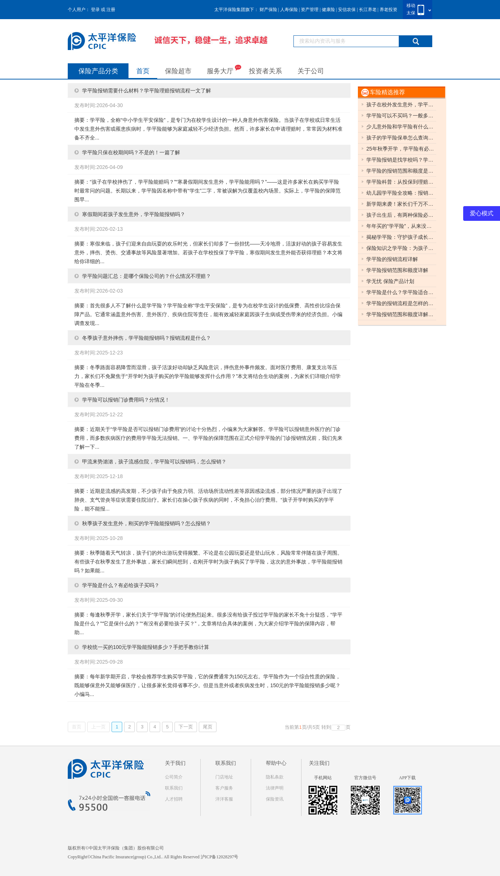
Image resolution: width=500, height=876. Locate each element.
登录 (95, 9)
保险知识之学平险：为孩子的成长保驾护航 (401, 248)
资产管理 (309, 9)
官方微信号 (365, 777)
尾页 (207, 727)
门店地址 (224, 777)
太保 (410, 12)
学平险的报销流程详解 (392, 259)
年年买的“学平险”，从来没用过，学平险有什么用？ (401, 226)
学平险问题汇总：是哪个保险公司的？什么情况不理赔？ (146, 276)
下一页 (186, 727)
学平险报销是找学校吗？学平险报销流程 (401, 160)
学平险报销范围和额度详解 (397, 270)
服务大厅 (224, 69)
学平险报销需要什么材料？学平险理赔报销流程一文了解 (146, 90)
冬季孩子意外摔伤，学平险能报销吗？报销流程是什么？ (146, 338)
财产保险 (268, 9)
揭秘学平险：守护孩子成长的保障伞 (401, 237)
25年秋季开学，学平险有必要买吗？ (401, 149)
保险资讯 (275, 799)
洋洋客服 (224, 799)
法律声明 (275, 788)
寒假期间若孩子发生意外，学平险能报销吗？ (133, 214)
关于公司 (310, 71)
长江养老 (368, 9)
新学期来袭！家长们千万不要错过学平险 (401, 204)
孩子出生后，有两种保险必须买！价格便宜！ (401, 215)
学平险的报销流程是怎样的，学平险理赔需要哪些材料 (401, 303)
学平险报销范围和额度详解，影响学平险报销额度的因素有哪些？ (401, 314)
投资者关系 (265, 71)
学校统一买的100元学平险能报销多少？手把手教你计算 (145, 647)
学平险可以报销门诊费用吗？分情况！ (126, 400)
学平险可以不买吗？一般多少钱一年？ (401, 116)
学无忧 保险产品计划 (390, 281)
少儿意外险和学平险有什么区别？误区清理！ (401, 127)
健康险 (328, 9)
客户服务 (224, 788)
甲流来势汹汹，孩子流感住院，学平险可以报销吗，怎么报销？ (154, 462)
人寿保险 (289, 9)
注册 (110, 9)
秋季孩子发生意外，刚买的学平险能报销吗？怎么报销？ (146, 523)
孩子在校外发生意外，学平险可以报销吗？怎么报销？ (401, 104)
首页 (142, 71)
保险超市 (178, 71)
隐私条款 (275, 777)
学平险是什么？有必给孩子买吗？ (120, 585)
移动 (410, 5)
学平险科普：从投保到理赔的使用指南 (401, 182)
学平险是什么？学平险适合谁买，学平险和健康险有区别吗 (401, 292)
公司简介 (174, 777)
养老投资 (388, 9)
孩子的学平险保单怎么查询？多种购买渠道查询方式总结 (401, 138)
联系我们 (174, 788)
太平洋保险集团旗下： (236, 9)
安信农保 (347, 9)
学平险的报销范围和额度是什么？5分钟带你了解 (401, 171)
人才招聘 (174, 799)
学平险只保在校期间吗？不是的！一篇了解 (131, 152)
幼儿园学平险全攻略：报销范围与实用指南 (401, 193)
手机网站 (323, 777)
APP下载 (407, 777)
